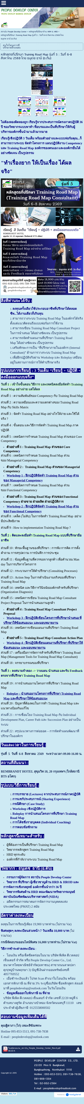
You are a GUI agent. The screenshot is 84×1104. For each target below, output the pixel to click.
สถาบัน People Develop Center (14, 31)
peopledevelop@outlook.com (30, 1037)
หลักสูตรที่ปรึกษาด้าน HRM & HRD (43, 31)
